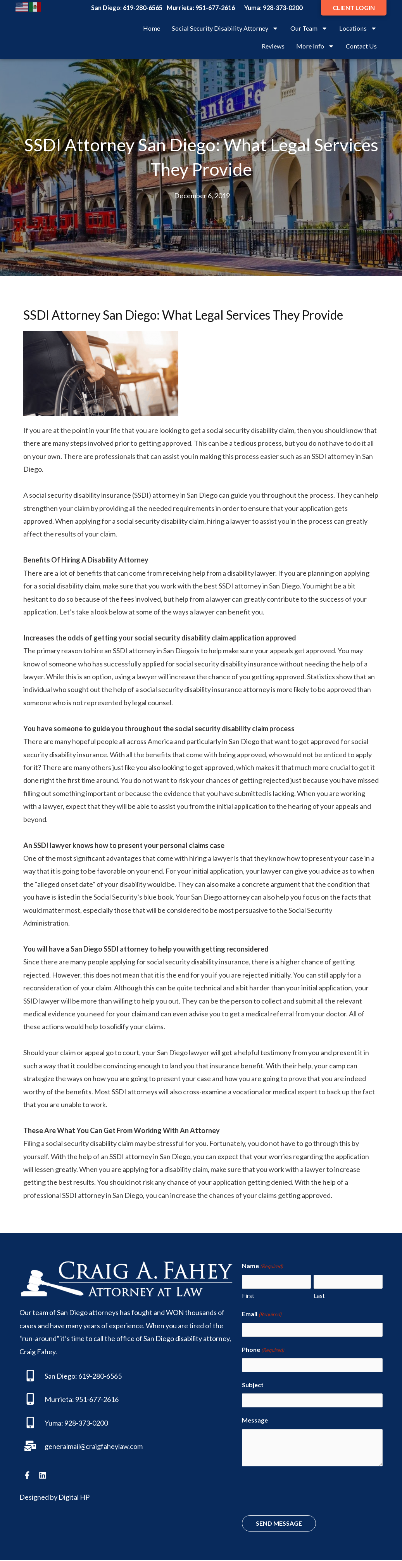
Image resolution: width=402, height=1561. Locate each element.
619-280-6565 (142, 7)
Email (261, 1314)
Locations (358, 28)
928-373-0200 (282, 7)
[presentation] (301, 1492)
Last (319, 1295)
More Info (315, 46)
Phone (263, 1350)
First (248, 1295)
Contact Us (361, 46)
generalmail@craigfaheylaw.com (94, 1446)
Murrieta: (59, 1399)
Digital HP (74, 1497)
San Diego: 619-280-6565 (83, 1376)
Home (151, 28)
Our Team (309, 28)
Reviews (273, 46)
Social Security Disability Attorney (225, 28)
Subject (253, 1385)
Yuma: (54, 1423)
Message (255, 1420)
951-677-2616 (215, 7)
